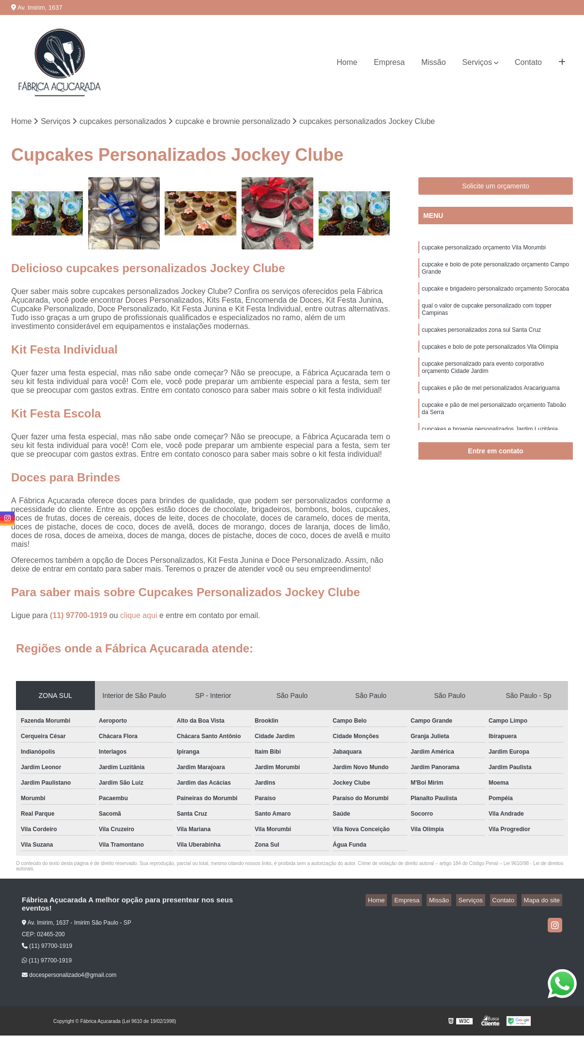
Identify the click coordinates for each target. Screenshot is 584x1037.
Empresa (389, 62)
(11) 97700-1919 (79, 617)
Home (347, 62)
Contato (528, 62)
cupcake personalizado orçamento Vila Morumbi (484, 250)
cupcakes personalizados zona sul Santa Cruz (481, 341)
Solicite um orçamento (495, 187)
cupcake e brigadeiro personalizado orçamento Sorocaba (495, 295)
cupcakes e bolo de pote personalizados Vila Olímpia (490, 359)
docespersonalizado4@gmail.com (69, 976)
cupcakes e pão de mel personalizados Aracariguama (491, 405)
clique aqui (138, 617)
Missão (433, 62)
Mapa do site (544, 901)
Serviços (477, 62)
